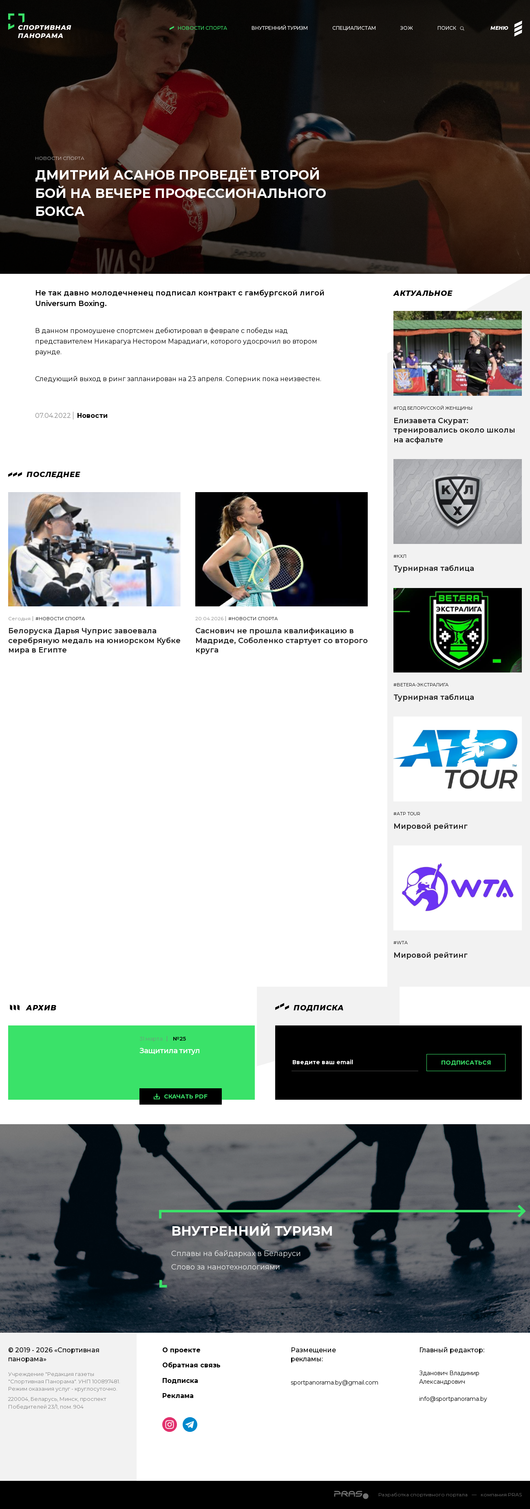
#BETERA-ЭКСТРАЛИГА (420, 685)
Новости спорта (202, 28)
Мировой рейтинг (430, 826)
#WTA (400, 943)
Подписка (180, 1381)
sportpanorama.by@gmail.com (334, 1382)
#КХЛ (399, 556)
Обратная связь (191, 1365)
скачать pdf (186, 1096)
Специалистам (354, 28)
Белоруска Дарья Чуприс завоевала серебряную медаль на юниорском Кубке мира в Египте (94, 640)
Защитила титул (169, 1050)
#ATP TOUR (406, 814)
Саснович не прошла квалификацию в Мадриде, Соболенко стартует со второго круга (281, 640)
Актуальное (423, 293)
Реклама (178, 1396)
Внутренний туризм (280, 28)
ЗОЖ (406, 28)
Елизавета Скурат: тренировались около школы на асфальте (454, 430)
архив (32, 1007)
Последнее (44, 474)
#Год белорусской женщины (433, 408)
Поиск (446, 28)
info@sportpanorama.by (453, 1398)
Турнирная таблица (433, 568)
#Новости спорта (60, 619)
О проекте (181, 1350)
